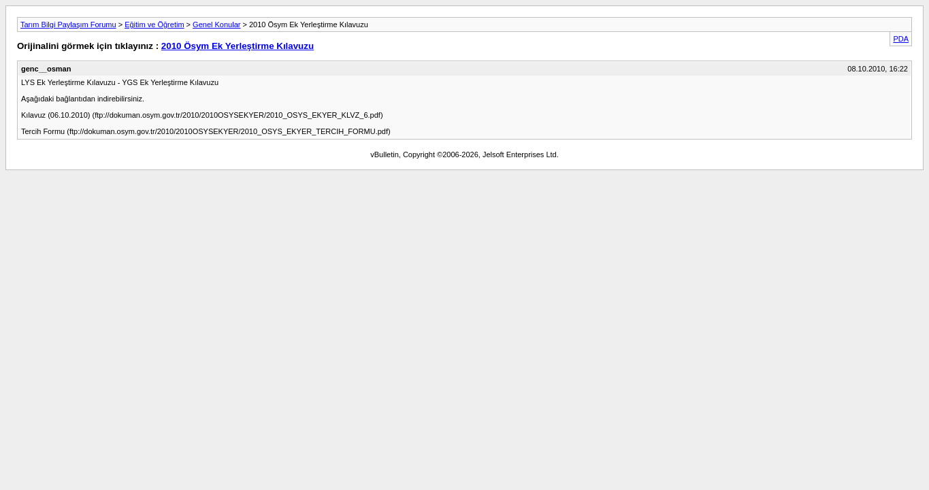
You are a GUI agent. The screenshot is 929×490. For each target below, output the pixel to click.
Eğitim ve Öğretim (154, 24)
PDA (901, 39)
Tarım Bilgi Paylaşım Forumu (68, 24)
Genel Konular (216, 24)
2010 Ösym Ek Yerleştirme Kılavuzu (237, 46)
